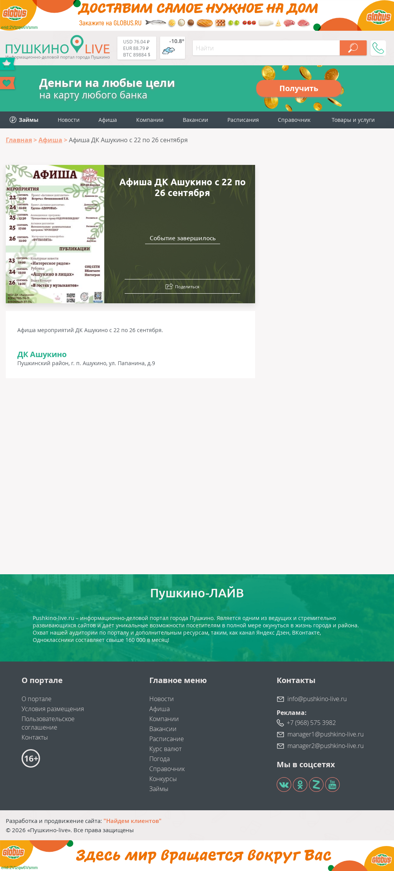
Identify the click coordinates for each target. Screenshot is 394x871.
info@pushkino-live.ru (317, 699)
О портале (37, 699)
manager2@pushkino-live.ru (325, 745)
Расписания (243, 119)
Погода (159, 759)
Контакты (35, 737)
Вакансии (195, 119)
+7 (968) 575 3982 (311, 722)
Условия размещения (53, 709)
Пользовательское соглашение (48, 723)
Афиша (107, 119)
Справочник (294, 119)
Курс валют (165, 749)
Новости (69, 119)
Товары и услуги (353, 119)
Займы (159, 789)
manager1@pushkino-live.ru (325, 734)
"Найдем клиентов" (133, 820)
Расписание (166, 739)
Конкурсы (163, 779)
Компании (150, 119)
